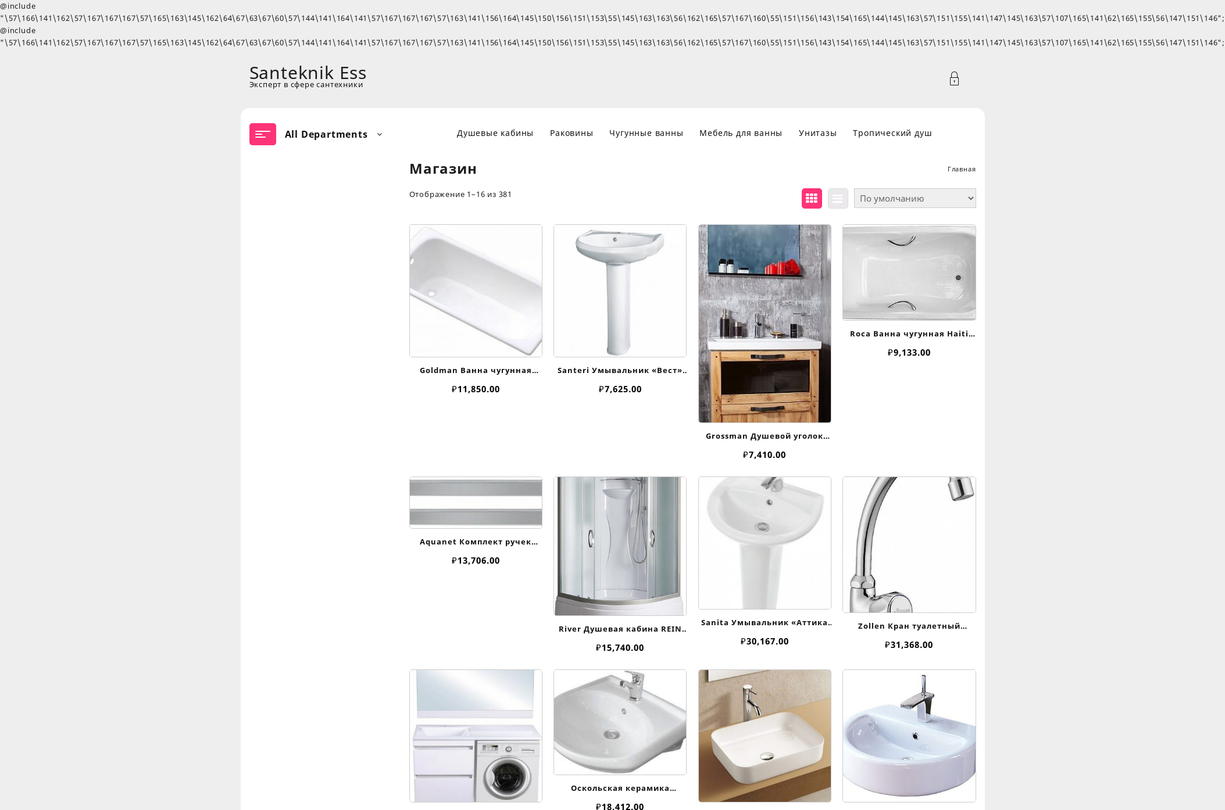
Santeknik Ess (308, 72)
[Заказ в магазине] (915, 198)
